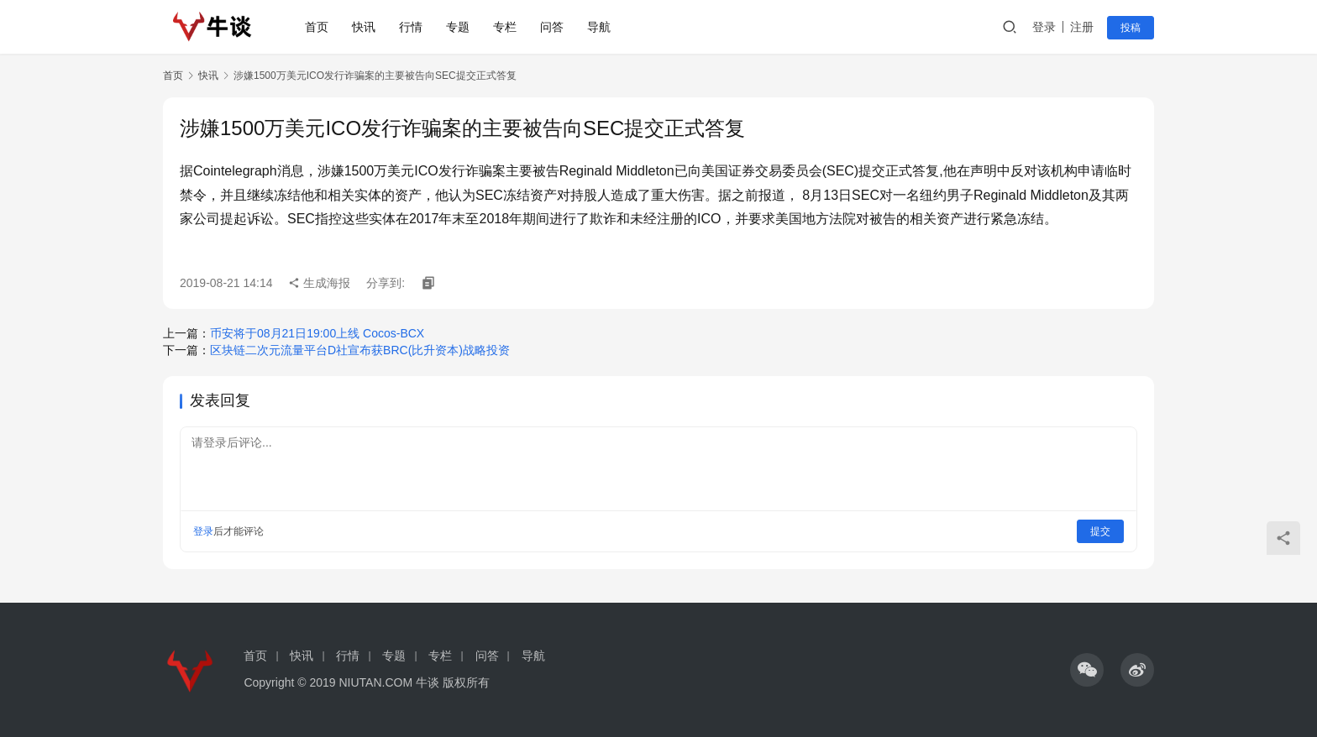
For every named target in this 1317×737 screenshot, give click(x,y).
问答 (552, 27)
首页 (316, 27)
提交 (1100, 531)
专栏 (505, 27)
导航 (599, 27)
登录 (1044, 27)
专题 (458, 27)
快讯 (363, 27)
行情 (410, 27)
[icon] (1087, 670)
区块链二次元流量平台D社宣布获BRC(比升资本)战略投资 (360, 350)
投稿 (1130, 28)
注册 (1082, 27)
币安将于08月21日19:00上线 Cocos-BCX (317, 333)
